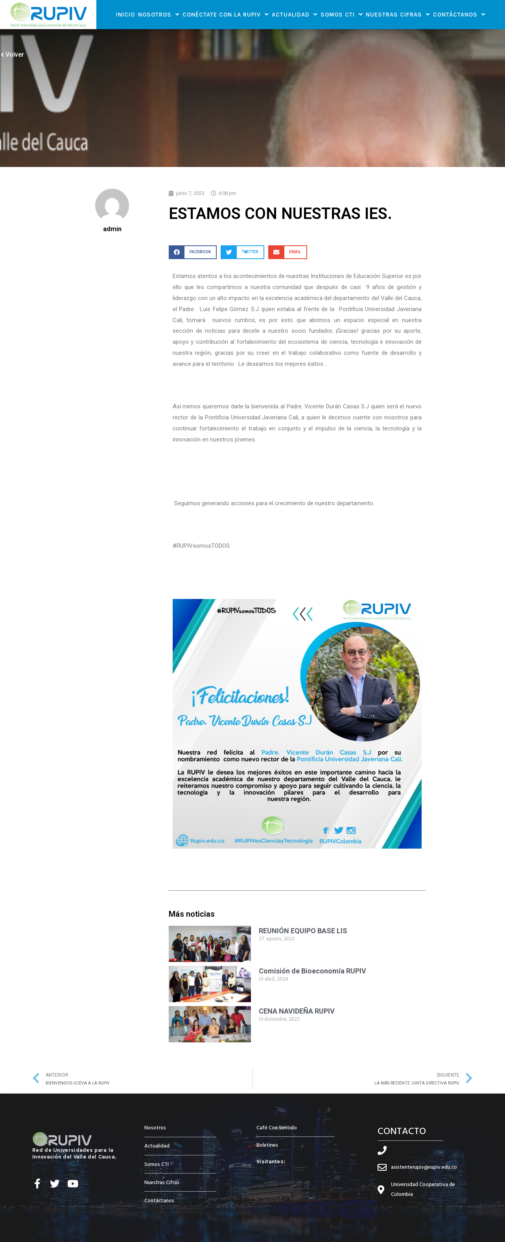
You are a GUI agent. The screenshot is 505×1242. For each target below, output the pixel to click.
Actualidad (294, 14)
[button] (193, 252)
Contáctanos (459, 14)
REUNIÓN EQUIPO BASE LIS (303, 931)
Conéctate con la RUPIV (225, 14)
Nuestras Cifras (398, 14)
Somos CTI (342, 14)
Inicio (125, 14)
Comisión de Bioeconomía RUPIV (312, 971)
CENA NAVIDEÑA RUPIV (297, 1011)
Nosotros (158, 14)
